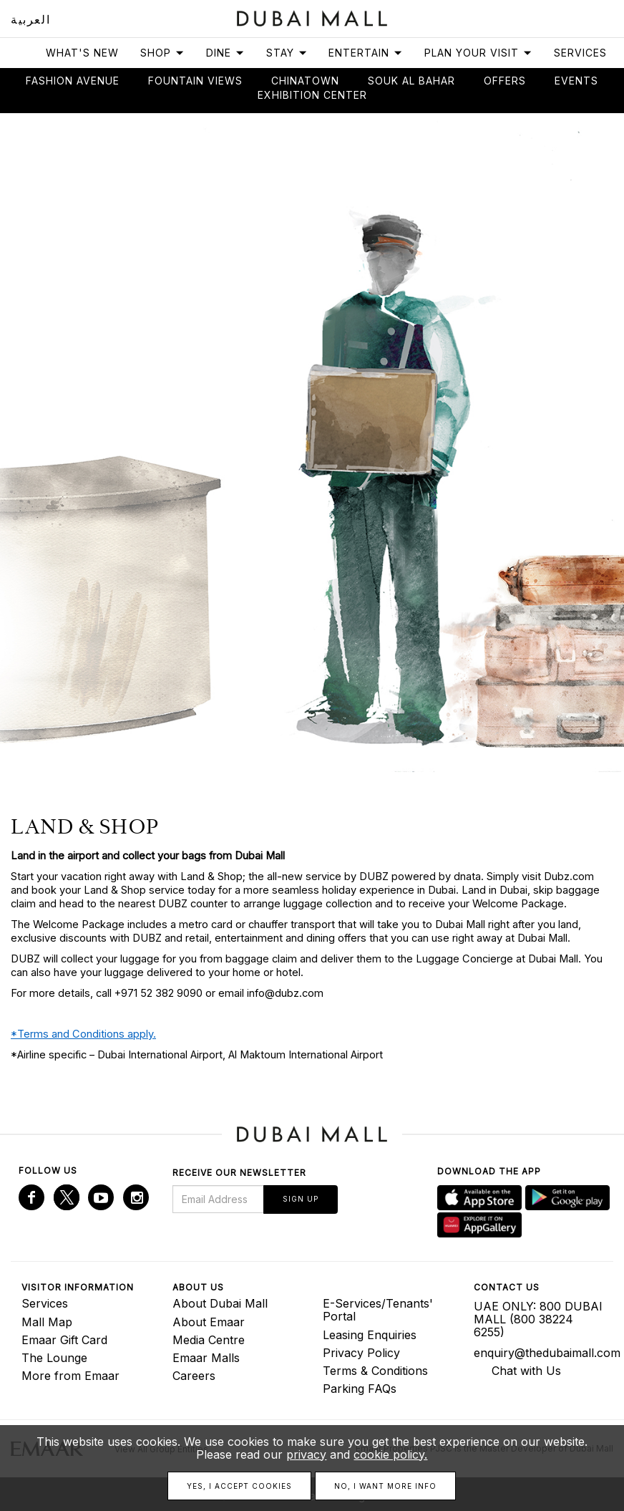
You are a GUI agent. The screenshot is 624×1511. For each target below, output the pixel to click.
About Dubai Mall (220, 1303)
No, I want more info (385, 1486)
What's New (82, 53)
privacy (306, 1454)
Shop (162, 53)
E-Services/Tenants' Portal (378, 1309)
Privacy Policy (361, 1353)
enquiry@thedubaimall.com (538, 1353)
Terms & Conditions (375, 1370)
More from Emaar (70, 1375)
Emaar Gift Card (64, 1340)
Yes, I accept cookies (239, 1486)
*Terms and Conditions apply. (83, 1034)
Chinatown (305, 80)
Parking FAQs (359, 1388)
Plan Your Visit (478, 53)
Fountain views (195, 80)
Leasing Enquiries (369, 1335)
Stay (287, 53)
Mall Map (46, 1322)
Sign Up (300, 1198)
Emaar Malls (206, 1358)
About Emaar (208, 1322)
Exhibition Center (312, 95)
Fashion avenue (73, 80)
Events (576, 80)
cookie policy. (390, 1454)
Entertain (365, 53)
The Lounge (54, 1358)
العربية (30, 19)
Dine (225, 53)
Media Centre (208, 1340)
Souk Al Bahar (411, 80)
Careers (193, 1375)
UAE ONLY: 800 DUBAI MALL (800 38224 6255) (538, 1319)
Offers (505, 80)
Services (580, 53)
